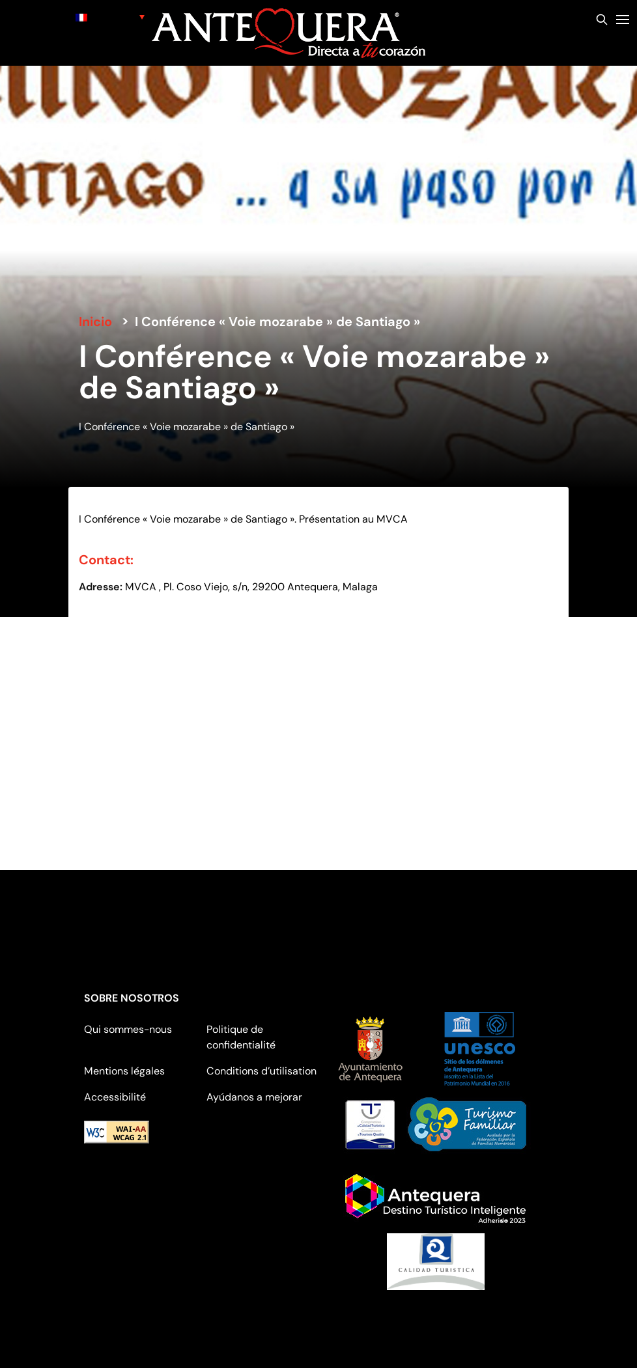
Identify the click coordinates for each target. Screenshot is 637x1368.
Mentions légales (124, 1071)
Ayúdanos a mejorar (254, 1097)
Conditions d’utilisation (261, 1071)
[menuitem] (110, 16)
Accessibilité (115, 1097)
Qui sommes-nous (128, 1029)
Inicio (95, 321)
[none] (110, 16)
